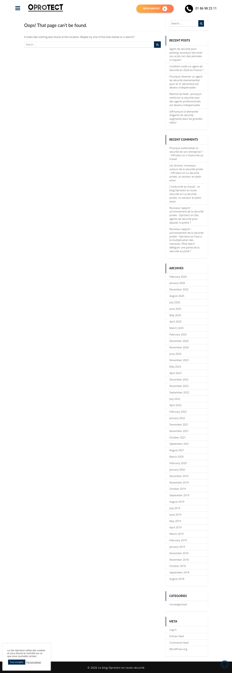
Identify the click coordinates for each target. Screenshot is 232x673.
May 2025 (175, 315)
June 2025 (175, 309)
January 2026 (177, 283)
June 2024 (175, 354)
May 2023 (175, 366)
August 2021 (176, 450)
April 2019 (175, 527)
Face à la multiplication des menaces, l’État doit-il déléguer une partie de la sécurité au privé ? (185, 244)
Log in (173, 630)
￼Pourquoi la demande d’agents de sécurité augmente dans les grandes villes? (186, 117)
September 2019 (179, 495)
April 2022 (175, 405)
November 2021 (179, 431)
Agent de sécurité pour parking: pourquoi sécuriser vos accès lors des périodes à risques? (186, 54)
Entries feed (176, 636)
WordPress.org (178, 649)
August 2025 (176, 296)
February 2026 (178, 276)
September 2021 (179, 444)
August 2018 (176, 579)
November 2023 (179, 360)
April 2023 (175, 373)
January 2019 (177, 547)
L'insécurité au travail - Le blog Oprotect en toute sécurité (184, 190)
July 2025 (174, 302)
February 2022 (178, 411)
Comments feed (179, 642)
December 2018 (178, 553)
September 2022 (179, 392)
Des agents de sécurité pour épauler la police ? (184, 218)
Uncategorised (178, 604)
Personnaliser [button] (33, 662)
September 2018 (179, 572)
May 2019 (175, 521)
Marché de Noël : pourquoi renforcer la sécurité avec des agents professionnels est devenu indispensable (185, 99)
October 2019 (177, 489)
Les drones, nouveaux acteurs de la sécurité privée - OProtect (186, 169)
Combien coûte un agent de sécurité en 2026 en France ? (186, 68)
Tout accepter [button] (16, 662)
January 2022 (177, 418)
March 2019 (176, 534)
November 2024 (179, 347)
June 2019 (175, 514)
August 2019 (176, 501)
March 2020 (176, 456)
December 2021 (178, 424)
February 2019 (178, 540)
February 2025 (178, 334)
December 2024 (178, 341)
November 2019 (179, 482)
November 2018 (179, 559)
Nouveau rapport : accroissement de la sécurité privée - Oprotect (186, 211)
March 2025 (176, 328)
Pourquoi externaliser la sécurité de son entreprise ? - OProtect (186, 151)
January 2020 (177, 469)
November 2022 (179, 386)
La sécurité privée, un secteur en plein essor (185, 176)
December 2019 (178, 476)
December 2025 (178, 289)
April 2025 (175, 321)
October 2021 (177, 437)
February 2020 (178, 463)
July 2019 (174, 508)
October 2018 (177, 566)
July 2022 (174, 399)
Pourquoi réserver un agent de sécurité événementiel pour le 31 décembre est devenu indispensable (186, 82)
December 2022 (178, 379)
